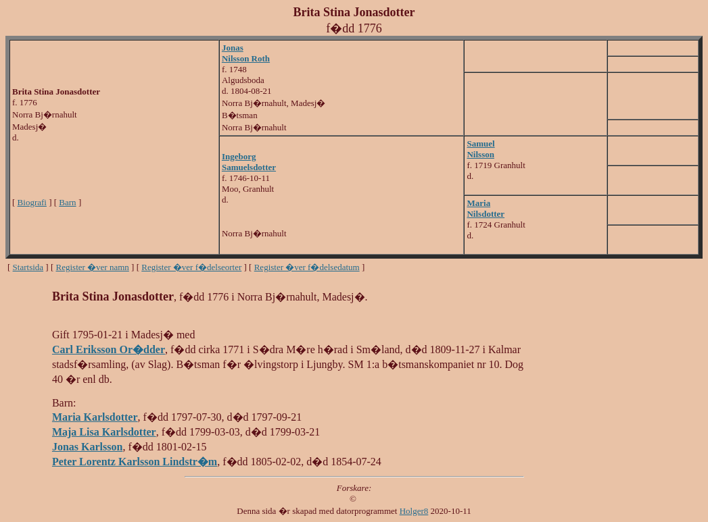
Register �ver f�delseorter (191, 267)
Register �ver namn (92, 267)
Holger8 (414, 511)
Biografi (32, 202)
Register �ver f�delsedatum (307, 267)
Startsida (28, 267)
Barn (67, 202)
